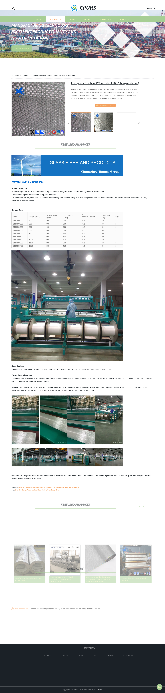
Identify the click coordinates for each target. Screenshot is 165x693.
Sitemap (99, 690)
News (72, 24)
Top (159, 687)
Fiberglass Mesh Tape (143, 476)
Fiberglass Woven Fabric (32, 478)
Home (38, 24)
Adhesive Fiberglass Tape (127, 476)
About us (124, 24)
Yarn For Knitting (17, 478)
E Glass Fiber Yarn (83, 476)
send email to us (105, 105)
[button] (13, 8)
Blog (87, 24)
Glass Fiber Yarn (96, 476)
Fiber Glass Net (16, 476)
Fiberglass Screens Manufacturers (35, 476)
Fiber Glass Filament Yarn (67, 476)
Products (55, 24)
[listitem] (82, 122)
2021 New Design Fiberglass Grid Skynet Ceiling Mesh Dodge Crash (37, 490)
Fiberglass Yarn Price (109, 476)
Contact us (105, 24)
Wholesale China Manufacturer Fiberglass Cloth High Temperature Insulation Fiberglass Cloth (48, 488)
